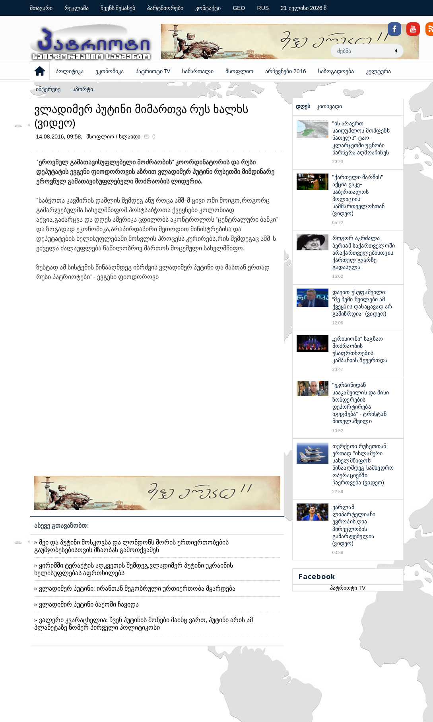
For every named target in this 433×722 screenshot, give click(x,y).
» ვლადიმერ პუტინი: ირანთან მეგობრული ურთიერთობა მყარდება (134, 588)
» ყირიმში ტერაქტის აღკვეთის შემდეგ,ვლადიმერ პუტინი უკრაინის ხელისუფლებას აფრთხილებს (133, 569)
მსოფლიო (239, 71)
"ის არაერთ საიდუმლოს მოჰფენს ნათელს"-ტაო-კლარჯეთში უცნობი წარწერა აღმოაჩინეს (361, 138)
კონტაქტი (208, 8)
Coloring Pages (408, 8)
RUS (263, 8)
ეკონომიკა (109, 71)
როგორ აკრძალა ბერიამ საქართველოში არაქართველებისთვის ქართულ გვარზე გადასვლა (363, 252)
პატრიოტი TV (153, 71)
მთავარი (41, 8)
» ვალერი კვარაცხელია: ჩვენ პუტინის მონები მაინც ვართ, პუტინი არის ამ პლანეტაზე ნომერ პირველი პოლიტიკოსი (143, 624)
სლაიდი (129, 136)
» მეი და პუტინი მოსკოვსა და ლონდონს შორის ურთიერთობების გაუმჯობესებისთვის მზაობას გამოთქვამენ (131, 546)
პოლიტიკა (69, 71)
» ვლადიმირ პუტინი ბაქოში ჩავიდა (86, 604)
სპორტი (82, 89)
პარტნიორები (165, 8)
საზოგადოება (336, 71)
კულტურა (378, 71)
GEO (239, 8)
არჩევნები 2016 (285, 71)
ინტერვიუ (48, 89)
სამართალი (198, 71)
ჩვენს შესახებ (118, 8)
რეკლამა (76, 8)
